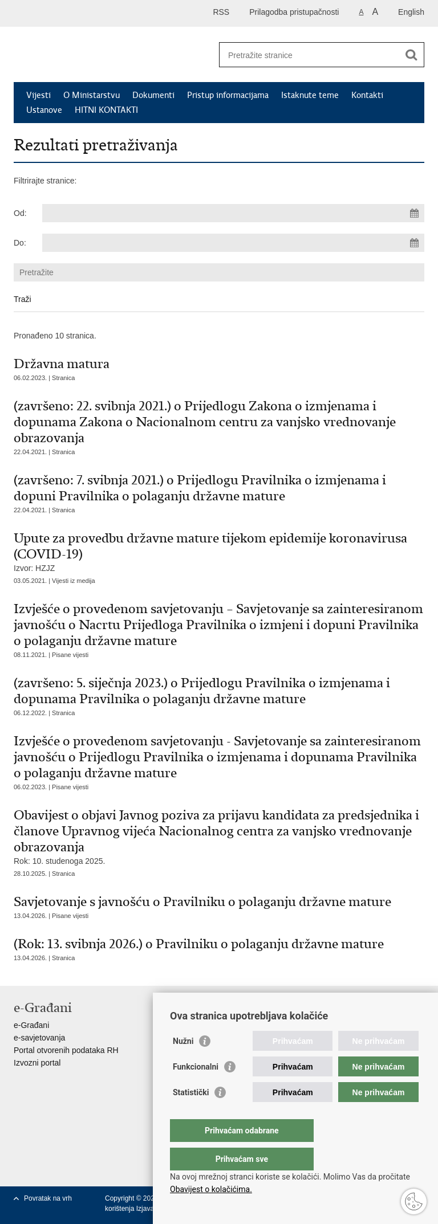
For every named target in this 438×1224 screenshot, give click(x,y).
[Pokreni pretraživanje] (411, 55)
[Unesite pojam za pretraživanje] (309, 55)
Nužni (183, 1063)
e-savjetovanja (39, 1037)
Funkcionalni (195, 1089)
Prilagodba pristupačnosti (294, 12)
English (411, 12)
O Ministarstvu (91, 95)
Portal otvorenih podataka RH (66, 1050)
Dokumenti (153, 95)
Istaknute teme (310, 95)
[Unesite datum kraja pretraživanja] (233, 243)
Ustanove (44, 110)
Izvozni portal (37, 1062)
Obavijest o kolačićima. (211, 1189)
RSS (221, 12)
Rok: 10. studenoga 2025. (219, 836)
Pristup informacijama (228, 95)
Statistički (191, 1115)
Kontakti (367, 95)
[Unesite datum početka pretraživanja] (233, 213)
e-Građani (31, 1025)
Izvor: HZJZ (219, 551)
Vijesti (38, 95)
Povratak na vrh (48, 1198)
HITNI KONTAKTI (106, 110)
